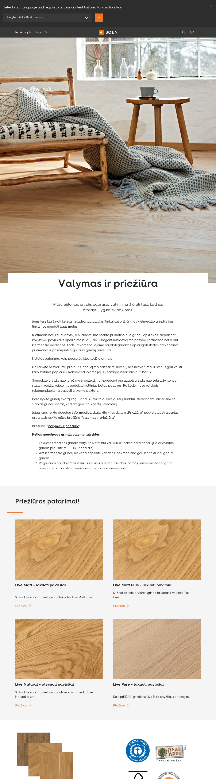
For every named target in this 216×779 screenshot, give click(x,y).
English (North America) (26, 17)
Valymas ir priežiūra (98, 418)
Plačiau (21, 606)
